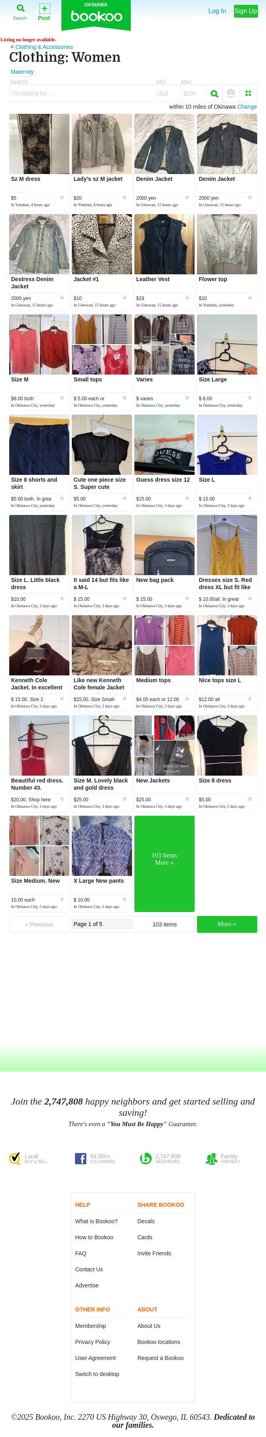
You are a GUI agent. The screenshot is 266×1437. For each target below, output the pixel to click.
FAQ (81, 1253)
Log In (217, 11)
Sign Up (245, 11)
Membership (90, 1326)
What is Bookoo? (96, 1221)
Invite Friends (154, 1253)
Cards (145, 1237)
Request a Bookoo (161, 1358)
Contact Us (89, 1269)
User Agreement (95, 1358)
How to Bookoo (94, 1237)
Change (247, 106)
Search (20, 10)
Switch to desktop (97, 1374)
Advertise (87, 1285)
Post (44, 11)
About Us (149, 1326)
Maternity (22, 72)
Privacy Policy (92, 1342)
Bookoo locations (159, 1342)
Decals (146, 1221)
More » (226, 923)
